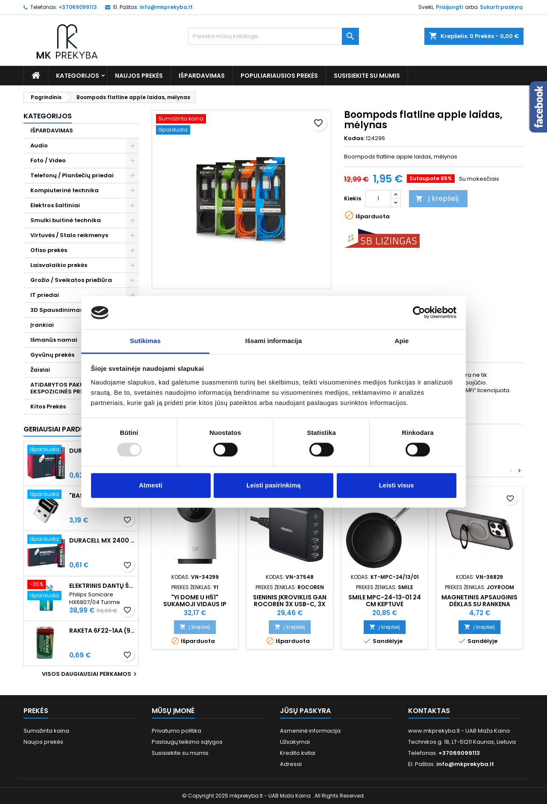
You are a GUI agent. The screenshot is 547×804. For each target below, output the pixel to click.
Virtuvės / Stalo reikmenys (69, 235)
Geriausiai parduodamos (70, 429)
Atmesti (150, 485)
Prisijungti (449, 7)
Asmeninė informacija (310, 731)
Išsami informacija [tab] (273, 340)
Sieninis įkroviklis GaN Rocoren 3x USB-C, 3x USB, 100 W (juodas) (289, 604)
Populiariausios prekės (279, 75)
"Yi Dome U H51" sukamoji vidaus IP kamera (194, 604)
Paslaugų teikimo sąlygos (187, 742)
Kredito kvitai (297, 753)
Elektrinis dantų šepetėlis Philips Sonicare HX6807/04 (102, 585)
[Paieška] (273, 36)
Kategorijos (77, 75)
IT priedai (44, 295)
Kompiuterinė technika (64, 190)
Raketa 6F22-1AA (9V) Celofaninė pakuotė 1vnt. (102, 630)
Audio (39, 145)
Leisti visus (396, 485)
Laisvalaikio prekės (58, 265)
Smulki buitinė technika (65, 220)
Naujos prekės (139, 75)
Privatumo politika (176, 731)
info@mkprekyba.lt (166, 7)
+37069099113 (78, 7)
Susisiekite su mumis (367, 75)
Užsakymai (295, 742)
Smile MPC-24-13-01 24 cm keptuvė (384, 600)
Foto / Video (48, 160)
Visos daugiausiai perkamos (90, 674)
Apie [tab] (402, 340)
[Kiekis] (378, 198)
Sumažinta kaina (46, 731)
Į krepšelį (437, 198)
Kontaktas (429, 711)
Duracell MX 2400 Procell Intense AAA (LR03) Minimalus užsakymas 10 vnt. (102, 540)
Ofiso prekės (48, 250)
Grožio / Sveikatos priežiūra (71, 280)
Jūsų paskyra (305, 711)
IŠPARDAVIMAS (202, 75)
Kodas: (354, 138)
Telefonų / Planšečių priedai (72, 175)
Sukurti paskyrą (501, 7)
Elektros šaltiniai (55, 205)
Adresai (291, 764)
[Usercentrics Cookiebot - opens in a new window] (419, 312)
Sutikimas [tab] (145, 340)
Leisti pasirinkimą (274, 485)
